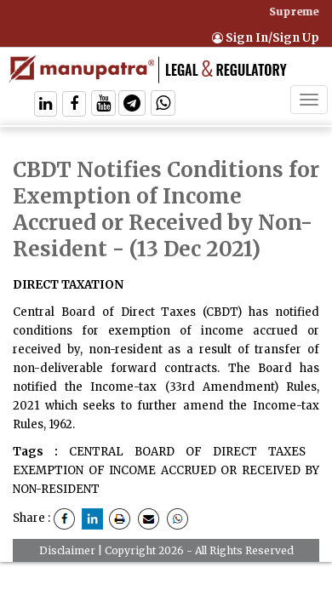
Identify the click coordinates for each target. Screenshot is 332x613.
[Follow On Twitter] (103, 105)
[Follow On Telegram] (132, 105)
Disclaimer (67, 550)
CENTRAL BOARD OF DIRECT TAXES (187, 451)
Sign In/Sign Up (265, 38)
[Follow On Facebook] (74, 105)
